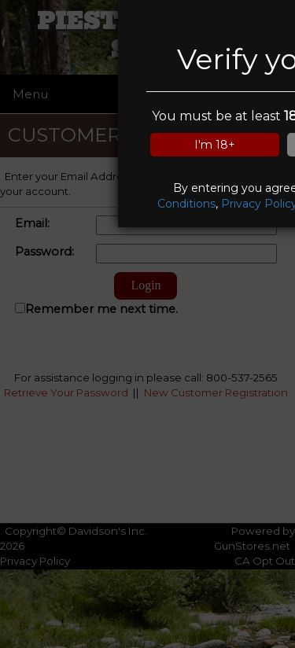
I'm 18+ (214, 145)
